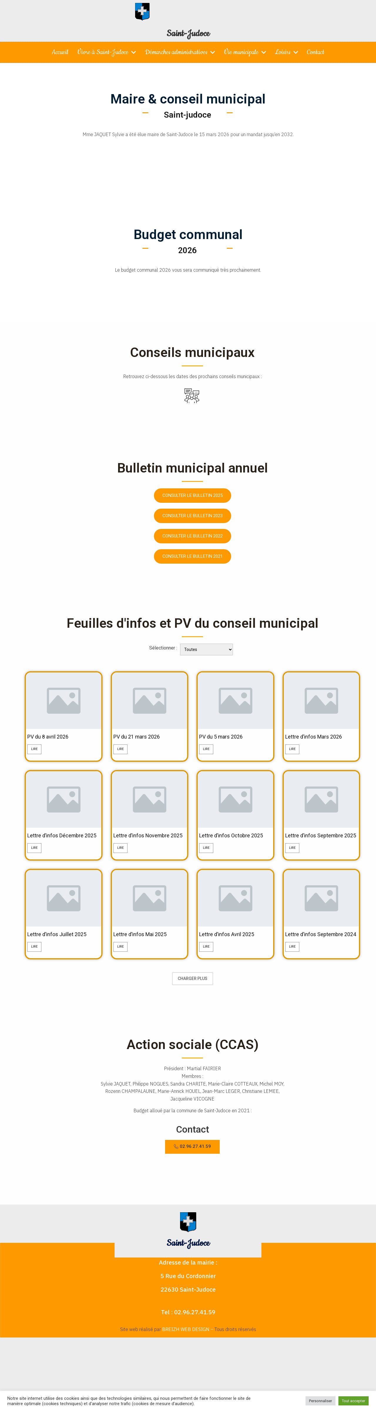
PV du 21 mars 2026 (139, 737)
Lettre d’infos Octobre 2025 (235, 836)
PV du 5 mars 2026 (223, 737)
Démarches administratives (180, 52)
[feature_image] (63, 700)
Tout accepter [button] (353, 1401)
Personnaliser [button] (320, 1401)
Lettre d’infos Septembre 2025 (317, 840)
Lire (34, 750)
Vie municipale (245, 52)
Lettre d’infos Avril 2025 (230, 943)
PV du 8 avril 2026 (50, 737)
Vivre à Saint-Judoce (106, 52)
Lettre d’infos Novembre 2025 (145, 840)
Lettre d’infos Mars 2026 (317, 737)
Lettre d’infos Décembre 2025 (58, 840)
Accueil (60, 52)
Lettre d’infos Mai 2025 (143, 943)
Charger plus (192, 995)
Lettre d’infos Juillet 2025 (60, 943)
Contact (315, 52)
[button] (192, 1163)
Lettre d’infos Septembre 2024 (317, 947)
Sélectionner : (163, 648)
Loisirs (286, 52)
